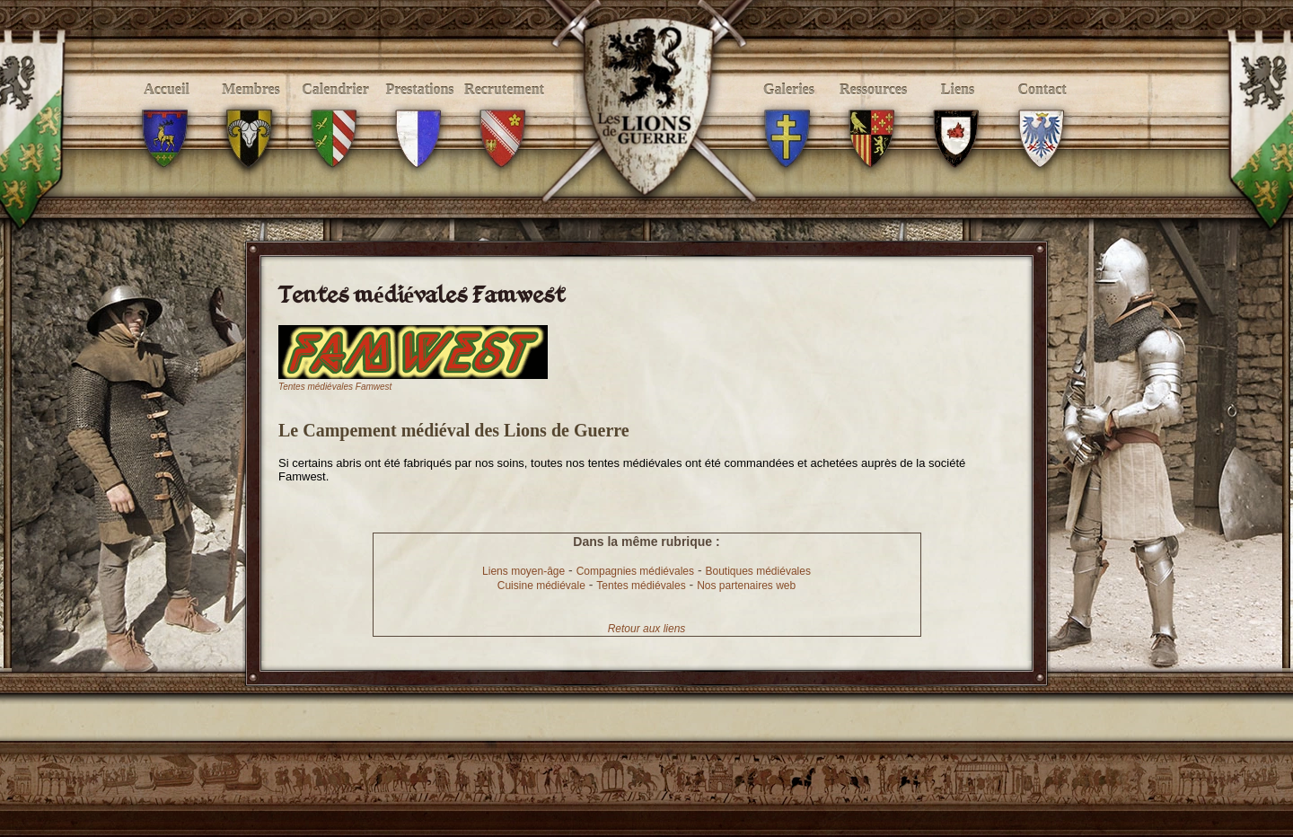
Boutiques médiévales (757, 571)
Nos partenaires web (746, 585)
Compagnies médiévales (635, 571)
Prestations (420, 109)
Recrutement (504, 109)
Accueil (167, 109)
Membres (251, 109)
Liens (958, 109)
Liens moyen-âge (523, 571)
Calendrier (335, 109)
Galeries (789, 109)
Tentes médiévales (640, 585)
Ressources (873, 109)
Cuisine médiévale (541, 585)
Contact (1042, 109)
